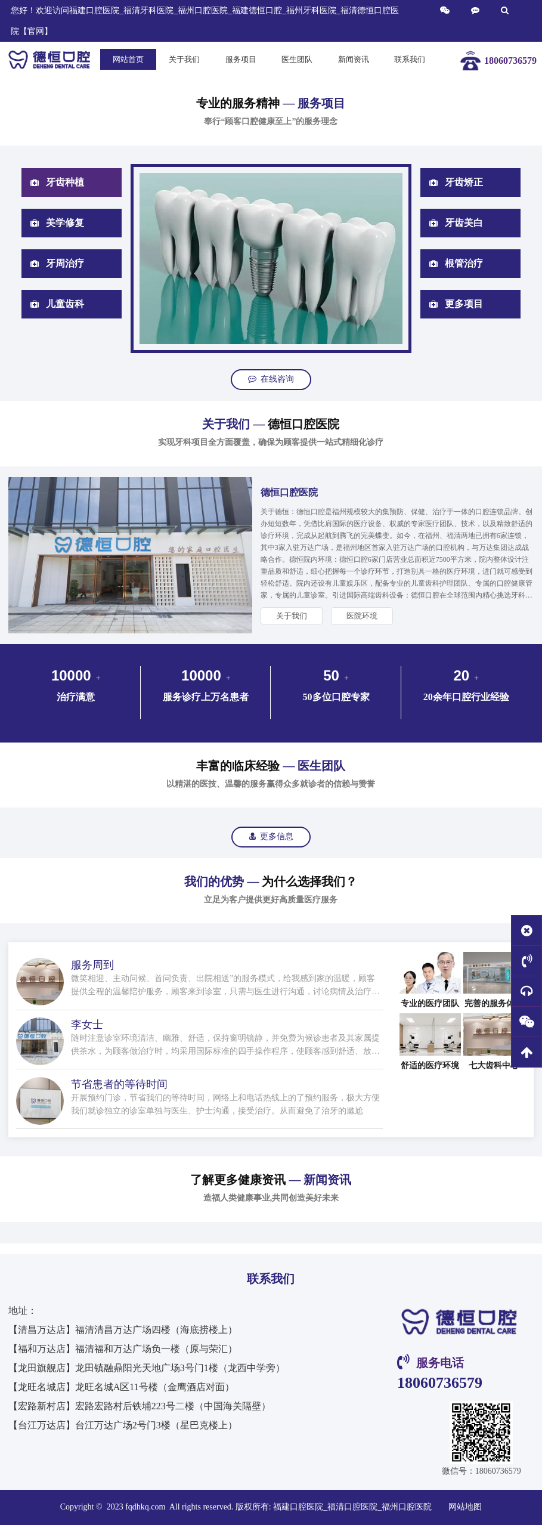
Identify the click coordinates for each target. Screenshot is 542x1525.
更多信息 (271, 836)
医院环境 (361, 615)
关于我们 (291, 615)
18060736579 (439, 1382)
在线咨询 (271, 379)
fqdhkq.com (146, 1506)
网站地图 (465, 1506)
